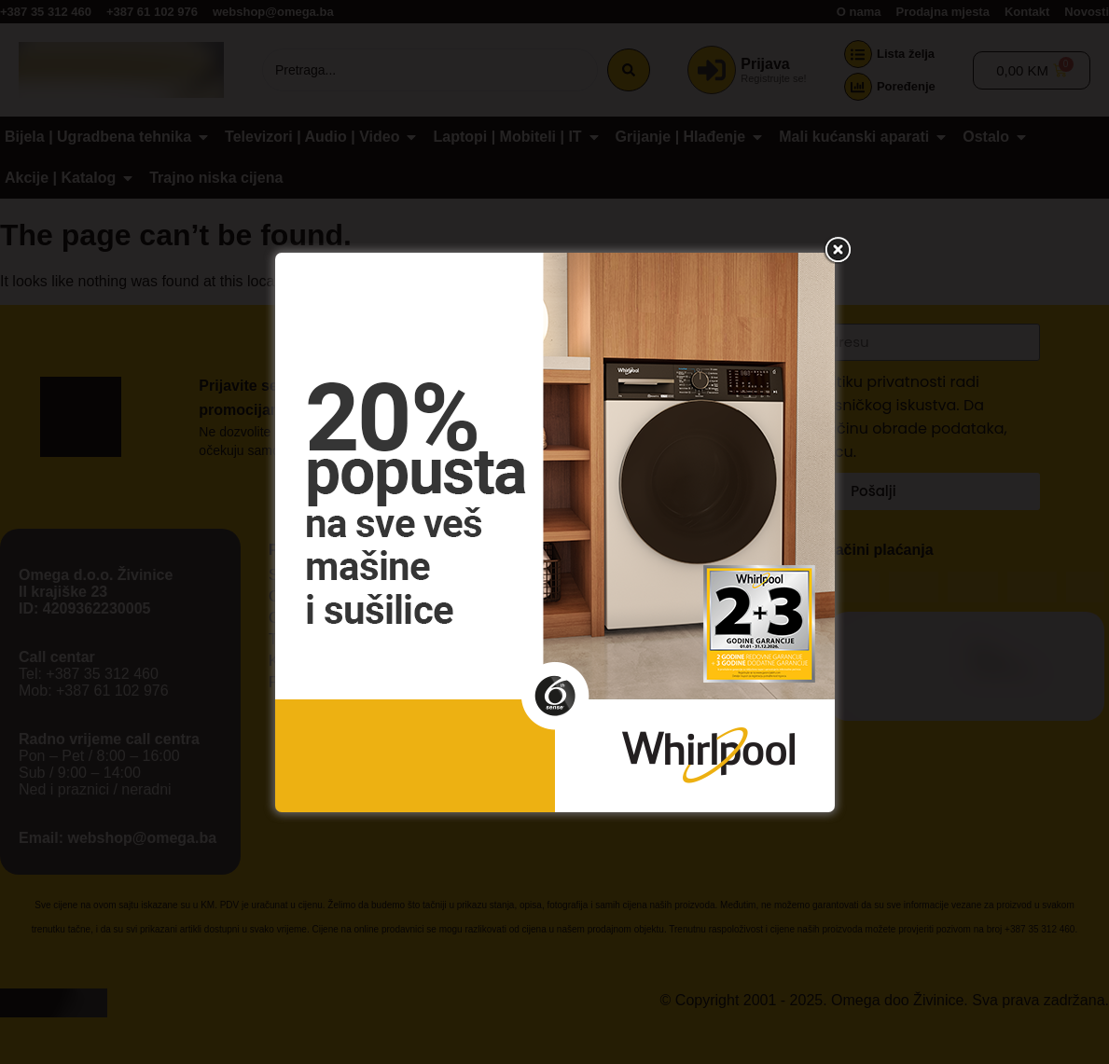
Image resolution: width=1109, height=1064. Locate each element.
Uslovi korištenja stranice (545, 645)
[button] (772, 421)
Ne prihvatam (553, 605)
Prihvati (400, 605)
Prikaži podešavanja (707, 605)
